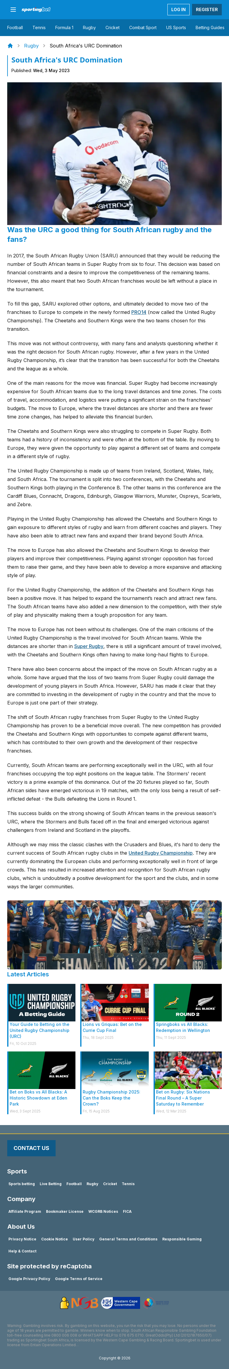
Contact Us (31, 1148)
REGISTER (207, 9)
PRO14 (138, 312)
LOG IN (178, 9)
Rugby (31, 46)
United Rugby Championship (161, 853)
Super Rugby (88, 646)
